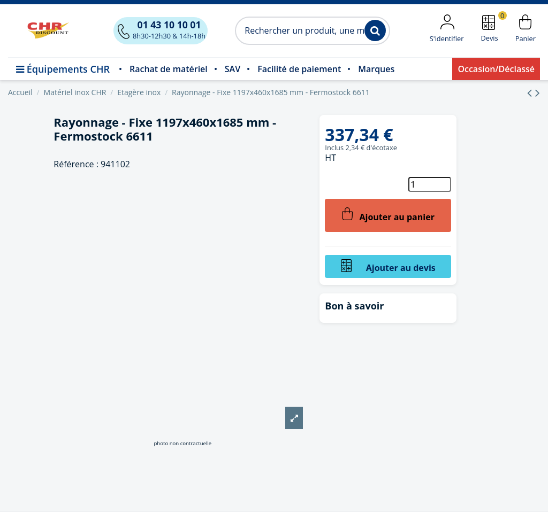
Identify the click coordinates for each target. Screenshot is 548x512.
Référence (74, 164)
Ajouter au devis (388, 266)
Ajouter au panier (388, 215)
